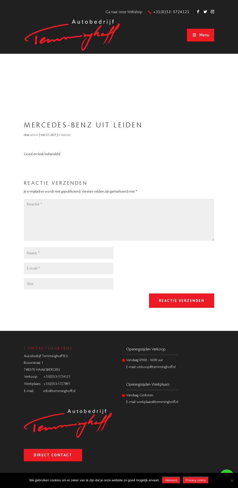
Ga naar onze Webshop (124, 12)
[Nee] (231, 480)
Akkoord (171, 480)
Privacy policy (196, 480)
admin (34, 135)
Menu (200, 35)
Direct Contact (53, 455)
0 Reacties (64, 135)
